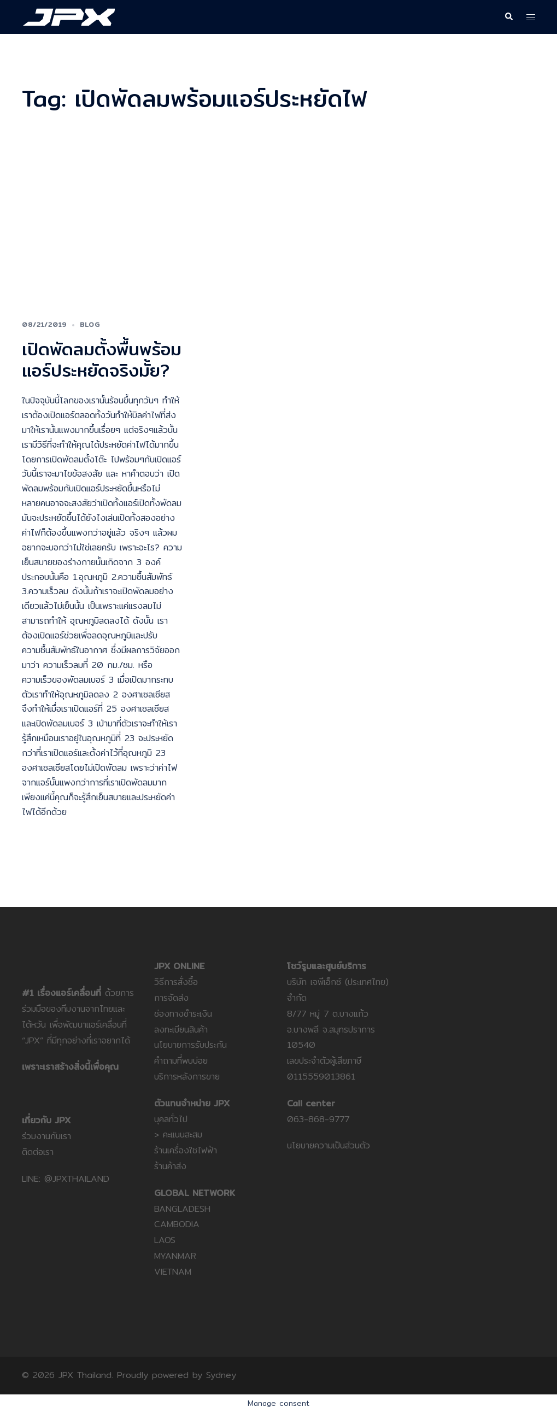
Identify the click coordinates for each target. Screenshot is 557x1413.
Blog (90, 324)
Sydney (221, 1375)
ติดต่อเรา (38, 1152)
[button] (508, 17)
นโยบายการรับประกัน (190, 1045)
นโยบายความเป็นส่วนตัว (328, 1145)
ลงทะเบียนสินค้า (181, 1029)
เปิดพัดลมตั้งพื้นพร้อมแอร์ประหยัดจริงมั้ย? (101, 359)
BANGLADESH (182, 1209)
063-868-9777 (318, 1119)
